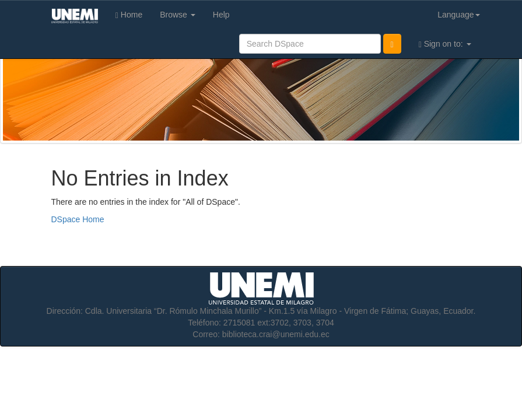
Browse (177, 14)
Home (128, 15)
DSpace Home (77, 219)
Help (221, 14)
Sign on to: (445, 44)
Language (458, 14)
